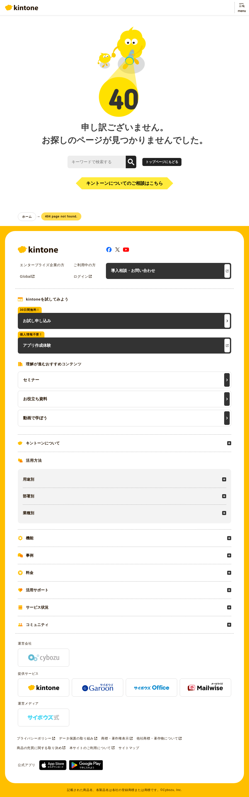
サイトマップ (128, 748)
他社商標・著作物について (157, 738)
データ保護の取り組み (76, 738)
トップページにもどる (162, 162)
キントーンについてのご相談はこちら (124, 183)
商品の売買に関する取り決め (39, 748)
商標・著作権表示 (115, 738)
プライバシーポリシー (34, 738)
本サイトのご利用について (90, 748)
